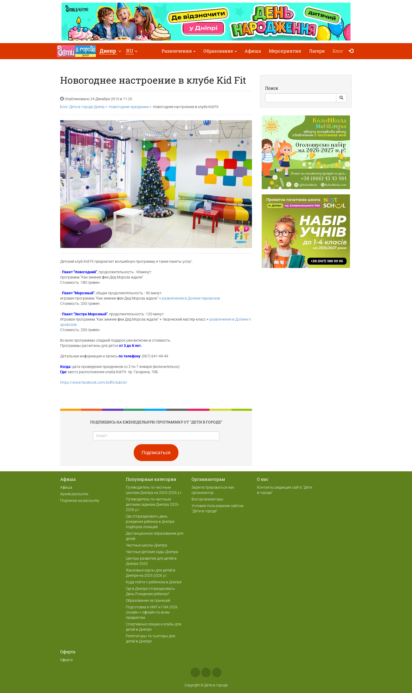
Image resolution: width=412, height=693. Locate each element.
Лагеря (317, 51)
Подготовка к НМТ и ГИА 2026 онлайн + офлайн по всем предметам (152, 612)
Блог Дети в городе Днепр (82, 107)
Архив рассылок (74, 494)
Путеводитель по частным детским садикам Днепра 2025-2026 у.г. (152, 504)
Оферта (66, 660)
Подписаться (156, 452)
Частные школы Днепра (146, 545)
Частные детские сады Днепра (152, 552)
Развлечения (178, 51)
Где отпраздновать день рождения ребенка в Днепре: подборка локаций (150, 521)
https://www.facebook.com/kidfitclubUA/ (93, 382)
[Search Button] (341, 97)
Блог (338, 51)
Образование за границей (148, 600)
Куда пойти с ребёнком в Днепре (154, 582)
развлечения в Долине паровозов (191, 298)
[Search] (300, 97)
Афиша (253, 51)
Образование (220, 51)
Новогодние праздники (129, 107)
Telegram (217, 672)
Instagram (206, 672)
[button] (110, 51)
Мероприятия (285, 51)
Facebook (195, 672)
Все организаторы (207, 499)
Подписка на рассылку (79, 500)
